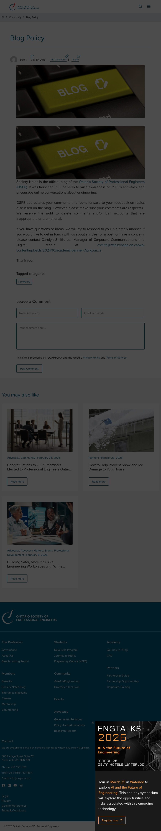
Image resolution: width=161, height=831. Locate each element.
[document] (80, 415)
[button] (101, 722)
